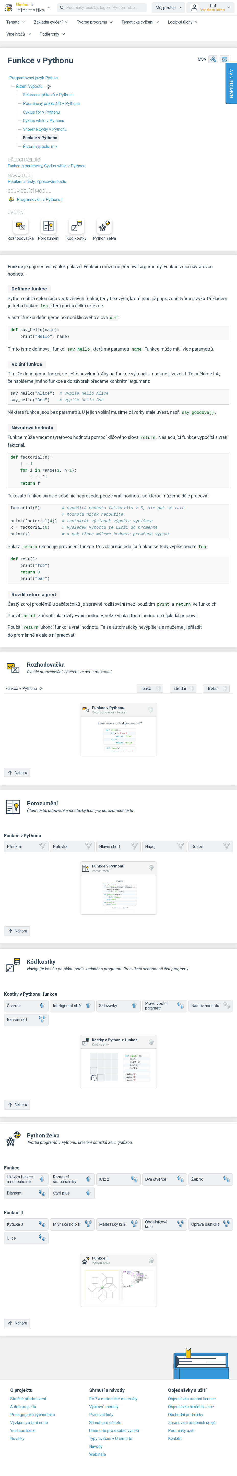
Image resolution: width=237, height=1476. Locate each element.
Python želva (104, 229)
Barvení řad (26, 1015)
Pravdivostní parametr (164, 1001)
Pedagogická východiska (32, 1410)
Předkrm (26, 842)
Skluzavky (118, 1001)
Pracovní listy (101, 1410)
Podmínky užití (181, 1426)
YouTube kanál (22, 1426)
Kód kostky (76, 229)
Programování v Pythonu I (40, 199)
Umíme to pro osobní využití (114, 1426)
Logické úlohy (180, 22)
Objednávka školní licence (191, 1402)
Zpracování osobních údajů (192, 1418)
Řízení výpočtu (29, 86)
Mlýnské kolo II (72, 1220)
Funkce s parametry (25, 166)
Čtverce (26, 1001)
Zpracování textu (51, 181)
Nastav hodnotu (210, 1001)
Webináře (97, 1450)
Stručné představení (28, 1394)
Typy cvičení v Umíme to (110, 1434)
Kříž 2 (118, 1175)
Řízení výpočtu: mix (40, 146)
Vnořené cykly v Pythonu (45, 129)
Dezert (210, 842)
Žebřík (210, 1175)
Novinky (17, 1434)
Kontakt (175, 1434)
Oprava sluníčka (210, 1220)
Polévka (72, 842)
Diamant (26, 1188)
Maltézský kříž (118, 1220)
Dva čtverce (164, 1175)
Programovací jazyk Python (33, 77)
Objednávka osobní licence (192, 1394)
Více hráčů (15, 34)
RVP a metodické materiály (113, 1394)
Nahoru (17, 768)
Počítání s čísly (21, 181)
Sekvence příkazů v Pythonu (48, 94)
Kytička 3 (26, 1220)
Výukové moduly (103, 1402)
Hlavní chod (118, 842)
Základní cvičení (48, 22)
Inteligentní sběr (72, 1001)
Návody (96, 1442)
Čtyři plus (72, 1188)
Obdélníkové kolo (164, 1219)
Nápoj (164, 842)
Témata (12, 22)
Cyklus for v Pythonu (41, 112)
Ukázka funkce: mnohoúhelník (26, 1174)
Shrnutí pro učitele (105, 1418)
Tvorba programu (92, 22)
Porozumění (48, 229)
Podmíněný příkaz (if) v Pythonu (51, 103)
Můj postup (166, 7)
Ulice (26, 1234)
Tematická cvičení (137, 22)
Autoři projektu (23, 1402)
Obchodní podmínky (185, 1410)
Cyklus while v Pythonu (43, 120)
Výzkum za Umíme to (29, 1418)
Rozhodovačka (21, 229)
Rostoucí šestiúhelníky (72, 1174)
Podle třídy (49, 34)
